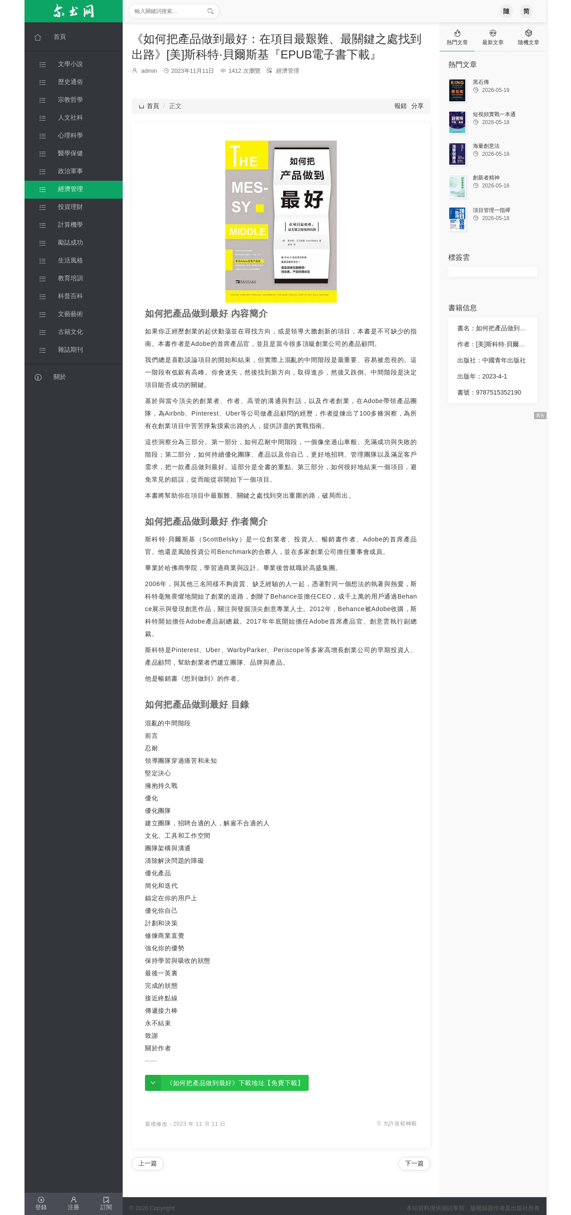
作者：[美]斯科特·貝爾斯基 (493, 344)
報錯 (400, 105)
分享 (417, 105)
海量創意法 (486, 146)
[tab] (457, 36)
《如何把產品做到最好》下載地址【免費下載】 (235, 1082)
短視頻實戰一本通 (494, 114)
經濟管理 (287, 70)
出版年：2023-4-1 (482, 376)
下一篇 (414, 1163)
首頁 (148, 105)
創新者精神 (486, 178)
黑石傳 (481, 82)
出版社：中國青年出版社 (491, 360)
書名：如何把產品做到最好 (493, 328)
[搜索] (210, 11)
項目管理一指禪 (491, 210)
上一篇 (147, 1163)
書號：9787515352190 (489, 392)
